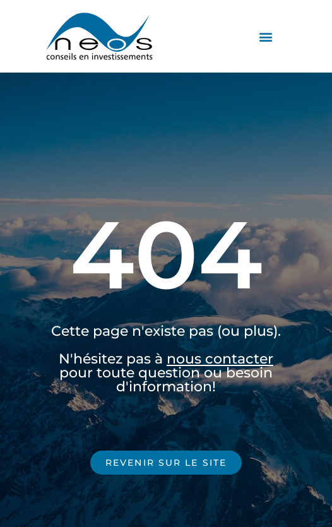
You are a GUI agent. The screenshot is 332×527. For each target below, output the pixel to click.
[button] (265, 36)
